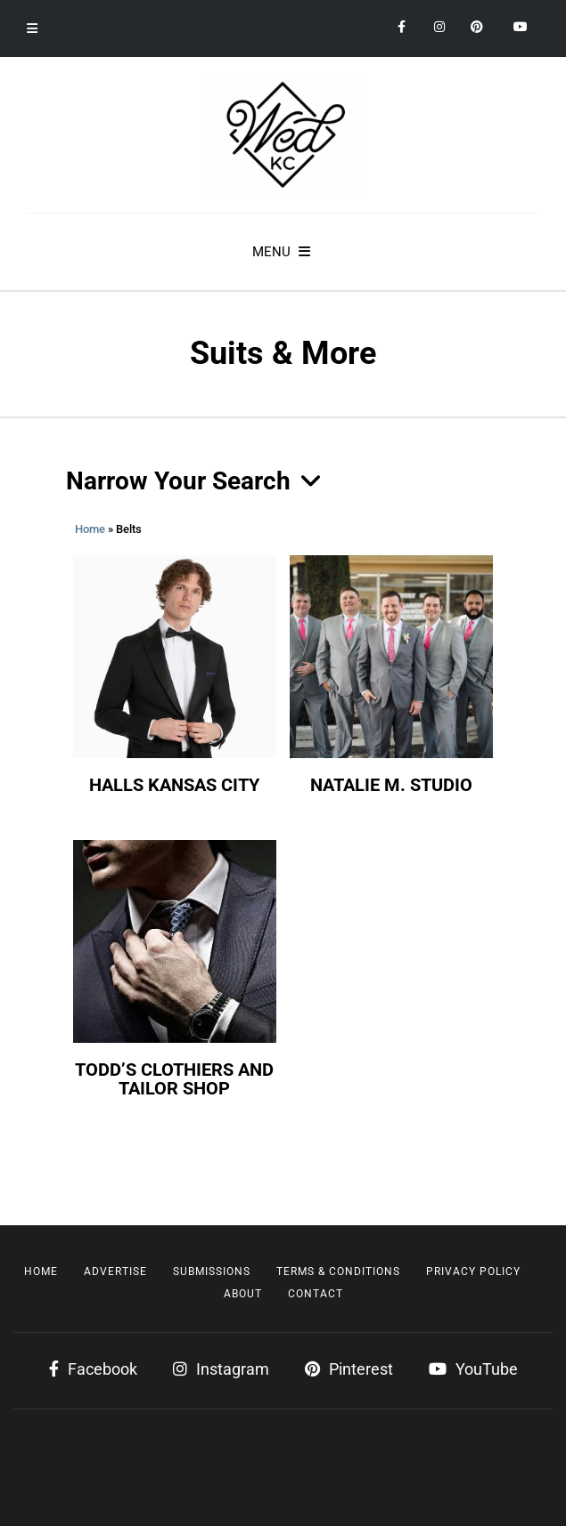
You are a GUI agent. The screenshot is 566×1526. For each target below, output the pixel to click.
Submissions (211, 1271)
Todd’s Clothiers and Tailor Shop (174, 1079)
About (243, 1294)
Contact (315, 1294)
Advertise (115, 1271)
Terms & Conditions (338, 1271)
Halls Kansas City (174, 785)
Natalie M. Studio (391, 785)
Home (90, 529)
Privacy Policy (473, 1271)
